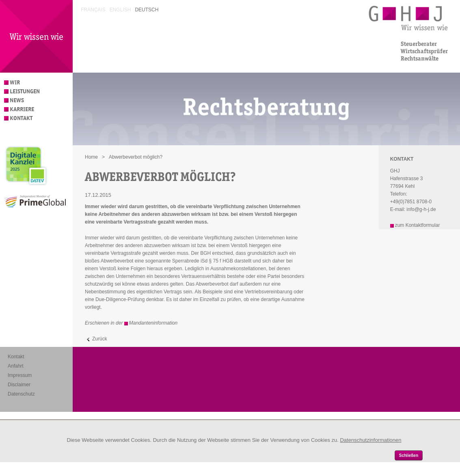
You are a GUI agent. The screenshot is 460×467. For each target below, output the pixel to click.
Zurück (99, 339)
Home (91, 157)
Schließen (408, 455)
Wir (15, 82)
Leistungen (25, 91)
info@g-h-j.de (421, 209)
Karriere (22, 109)
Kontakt (21, 118)
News (17, 100)
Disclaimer (19, 384)
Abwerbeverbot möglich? (135, 157)
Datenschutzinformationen (370, 440)
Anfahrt (16, 366)
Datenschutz (21, 394)
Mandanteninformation (153, 323)
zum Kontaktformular (417, 225)
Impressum (20, 375)
